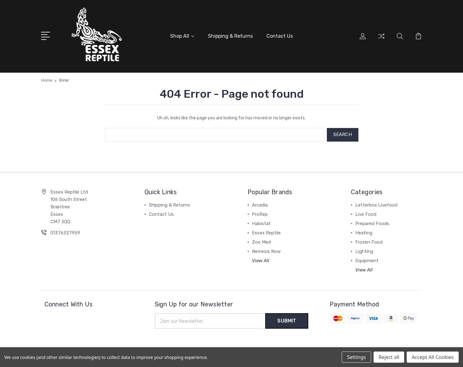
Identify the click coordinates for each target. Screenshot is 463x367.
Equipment (367, 260)
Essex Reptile (266, 233)
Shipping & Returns (230, 36)
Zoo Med (261, 242)
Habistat (261, 223)
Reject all (389, 357)
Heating (363, 233)
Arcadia (260, 205)
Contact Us (279, 36)
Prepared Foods (372, 223)
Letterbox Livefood (376, 205)
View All (260, 260)
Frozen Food (369, 242)
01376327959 (65, 233)
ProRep (260, 214)
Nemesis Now (266, 251)
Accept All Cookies (433, 357)
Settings (356, 357)
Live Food (365, 214)
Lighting (364, 251)
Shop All (182, 36)
